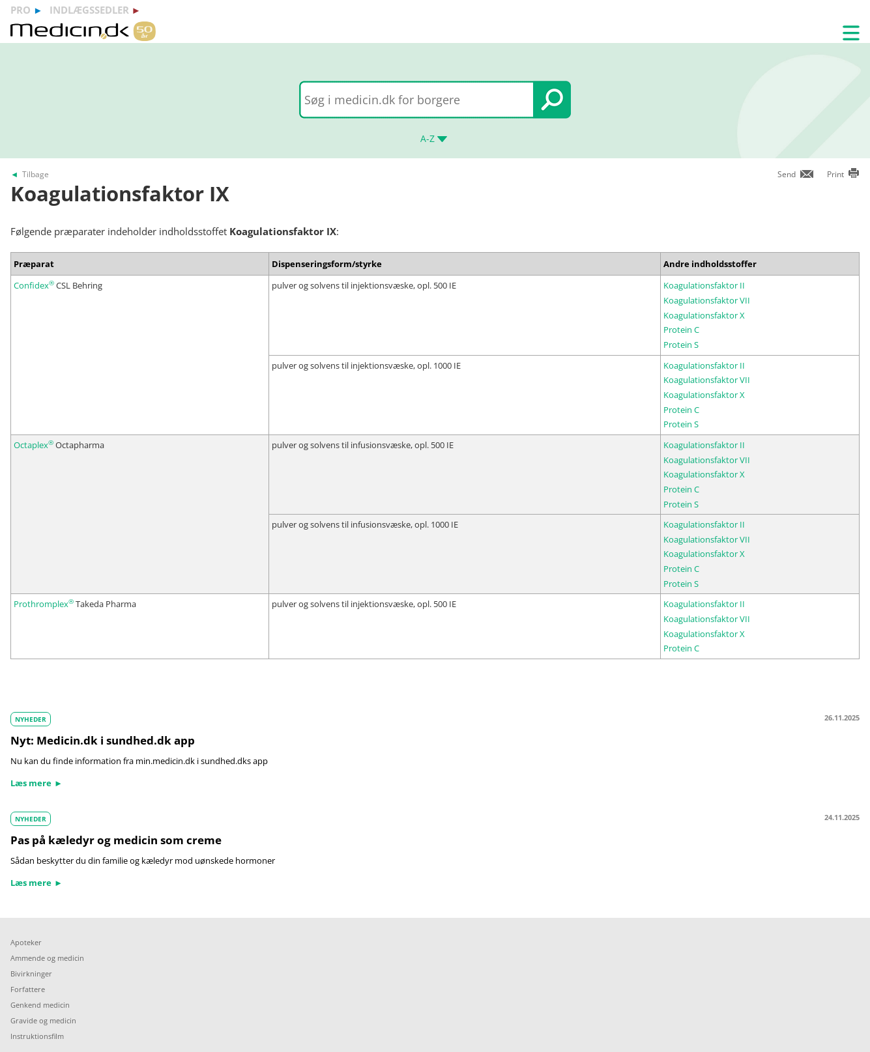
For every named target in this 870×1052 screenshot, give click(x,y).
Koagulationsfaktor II (704, 285)
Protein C (681, 329)
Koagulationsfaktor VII (706, 300)
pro (20, 9)
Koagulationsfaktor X (704, 315)
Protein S (681, 344)
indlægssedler (89, 9)
